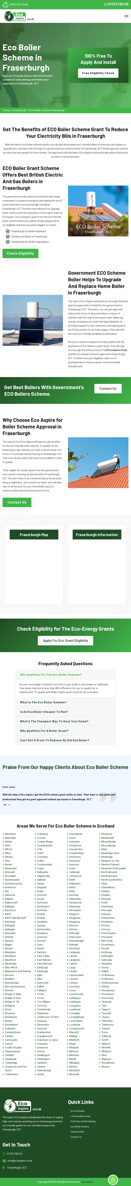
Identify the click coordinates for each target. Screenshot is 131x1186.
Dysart (40, 948)
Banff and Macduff (15, 917)
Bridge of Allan (13, 994)
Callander (10, 1028)
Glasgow (42, 1020)
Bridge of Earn (13, 998)
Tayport (105, 1009)
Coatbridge (11, 1062)
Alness (9, 856)
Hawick (41, 1066)
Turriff (104, 1039)
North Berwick (109, 872)
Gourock (42, 1028)
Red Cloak (107, 940)
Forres (40, 998)
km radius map (34, 569)
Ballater (9, 898)
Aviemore (10, 887)
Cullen (40, 860)
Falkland (41, 990)
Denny (40, 883)
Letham (73, 982)
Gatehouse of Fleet (48, 1017)
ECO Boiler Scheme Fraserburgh (47, 110)
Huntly (40, 1074)
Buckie (8, 1020)
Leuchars (74, 986)
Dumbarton (43, 906)
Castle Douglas (13, 1047)
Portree (105, 925)
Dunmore (42, 937)
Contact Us (108, 389)
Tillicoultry (107, 1020)
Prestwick (106, 937)
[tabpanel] (65, 797)
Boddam (9, 978)
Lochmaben (76, 1020)
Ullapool (105, 1043)
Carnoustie (11, 1039)
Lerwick (73, 978)
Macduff (74, 1032)
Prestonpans (108, 933)
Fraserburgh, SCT (17, 1167)
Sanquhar (106, 963)
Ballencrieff (11, 902)
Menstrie (74, 1055)
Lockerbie (74, 1024)
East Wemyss (44, 963)
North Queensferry (111, 879)
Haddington (43, 1055)
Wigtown (106, 1059)
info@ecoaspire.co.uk (20, 1160)
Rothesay (106, 952)
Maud (72, 1043)
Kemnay (73, 895)
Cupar (40, 868)
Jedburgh (74, 872)
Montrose (106, 834)
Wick (104, 1055)
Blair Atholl (11, 967)
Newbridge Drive (110, 853)
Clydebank (10, 1059)
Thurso (105, 1017)
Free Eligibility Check (98, 73)
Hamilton (42, 1062)
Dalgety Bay (43, 876)
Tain (103, 1005)
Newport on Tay (110, 860)
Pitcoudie (106, 910)
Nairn (104, 849)
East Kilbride (44, 959)
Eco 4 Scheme (78, 1111)
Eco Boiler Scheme (80, 1126)
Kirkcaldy (74, 933)
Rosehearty (107, 944)
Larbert (73, 963)
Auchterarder (12, 879)
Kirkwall (73, 944)
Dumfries (42, 910)
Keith (72, 879)
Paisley (105, 891)
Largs (72, 967)
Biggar (8, 944)
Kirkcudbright (76, 940)
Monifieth (74, 1070)
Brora (8, 1009)
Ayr (7, 891)
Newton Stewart (110, 864)
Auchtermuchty (13, 883)
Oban (104, 883)
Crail (39, 849)
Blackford (10, 959)
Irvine (72, 868)
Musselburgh (108, 841)
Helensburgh (44, 1070)
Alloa (8, 853)
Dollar (40, 891)
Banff (8, 914)
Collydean (42, 834)
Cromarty (42, 856)
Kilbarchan (75, 898)
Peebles (105, 895)
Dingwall (41, 887)
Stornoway (107, 998)
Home (6, 110)
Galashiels (43, 1013)
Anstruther (11, 868)
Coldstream (11, 1074)
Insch (72, 837)
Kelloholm (74, 883)
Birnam (9, 948)
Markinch (74, 1039)
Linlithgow (75, 998)
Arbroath (10, 872)
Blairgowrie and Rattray (18, 971)
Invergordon (76, 849)
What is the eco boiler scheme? (43, 702)
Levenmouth (76, 994)
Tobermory (107, 1024)
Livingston (75, 1005)
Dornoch (42, 895)
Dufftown (42, 902)
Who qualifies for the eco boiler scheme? (51, 674)
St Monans (107, 978)
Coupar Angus (45, 841)
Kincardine (75, 910)
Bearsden (10, 933)
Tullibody (106, 1036)
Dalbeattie (42, 872)
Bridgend (10, 1005)
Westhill (105, 1047)
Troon (104, 1032)
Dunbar (41, 914)
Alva (7, 860)
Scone (105, 967)
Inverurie (74, 864)
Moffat (73, 1066)
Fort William (43, 1001)
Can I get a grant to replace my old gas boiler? (54, 740)
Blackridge (10, 963)
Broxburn (10, 1013)
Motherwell (107, 837)
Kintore (73, 929)
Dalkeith (41, 879)
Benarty (9, 940)
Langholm (74, 959)
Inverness (74, 860)
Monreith (74, 1074)
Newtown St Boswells (113, 868)
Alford (8, 849)
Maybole (74, 1047)
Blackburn (10, 952)
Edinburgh (42, 967)
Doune (40, 898)
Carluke (9, 1036)
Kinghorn (74, 914)
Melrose (73, 1051)
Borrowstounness (15, 986)
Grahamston (44, 1032)
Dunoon (41, 940)
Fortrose (42, 1005)
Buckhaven (11, 1017)
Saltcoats (106, 959)
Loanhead (74, 1009)
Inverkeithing (76, 853)
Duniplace (42, 933)
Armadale (10, 876)
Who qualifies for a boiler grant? (44, 730)
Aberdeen (10, 834)
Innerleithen (75, 834)
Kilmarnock (75, 902)
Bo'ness (9, 975)
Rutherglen (107, 956)
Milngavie (74, 1062)
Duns (40, 944)
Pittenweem (108, 917)
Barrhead (10, 921)
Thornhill (106, 1013)
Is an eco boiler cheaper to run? (44, 711)
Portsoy (105, 929)
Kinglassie (75, 917)
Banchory (10, 910)
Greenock (42, 1047)
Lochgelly (74, 1013)
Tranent (105, 1028)
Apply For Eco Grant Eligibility (65, 641)
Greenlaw (42, 1043)
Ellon (39, 978)
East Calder (43, 956)
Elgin (39, 975)
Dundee (41, 925)
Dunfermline (44, 929)
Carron (9, 1043)
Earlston (41, 952)
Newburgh (107, 856)
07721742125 (116, 4)
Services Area (77, 1131)
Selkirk (105, 971)
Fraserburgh (19, 110)
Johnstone (75, 876)
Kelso (72, 887)
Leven (72, 990)
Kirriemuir (74, 948)
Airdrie (8, 841)
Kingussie (74, 921)
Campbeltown (13, 1032)
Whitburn (106, 1051)
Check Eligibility (20, 253)
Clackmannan (12, 1051)
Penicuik (106, 898)
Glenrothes (43, 1024)
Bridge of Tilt (12, 1001)
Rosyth (105, 948)
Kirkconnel (75, 937)
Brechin (9, 990)
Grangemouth (44, 1036)
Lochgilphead (76, 1017)
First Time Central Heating (83, 1121)
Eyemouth (42, 982)
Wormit (105, 1066)
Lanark (73, 956)
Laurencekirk (76, 975)
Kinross (73, 925)
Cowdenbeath (45, 845)
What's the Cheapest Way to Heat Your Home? (54, 721)
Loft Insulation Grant (80, 1116)
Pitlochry (106, 914)
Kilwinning (74, 906)
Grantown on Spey (47, 1039)
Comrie (41, 837)
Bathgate (10, 925)
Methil (72, 1059)
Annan (8, 864)
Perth (104, 902)
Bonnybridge (12, 982)
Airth (7, 845)
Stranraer (106, 1001)
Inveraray (74, 841)
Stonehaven (108, 990)
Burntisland (11, 1024)
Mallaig (73, 1036)
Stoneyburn (107, 994)
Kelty (72, 891)
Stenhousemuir (109, 982)
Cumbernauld (44, 864)
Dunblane (42, 921)
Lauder (73, 971)
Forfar (40, 994)
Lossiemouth (76, 1028)
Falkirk (40, 986)
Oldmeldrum (108, 887)
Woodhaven (108, 1062)
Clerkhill (9, 1055)
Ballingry (9, 906)
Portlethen (107, 921)
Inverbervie (75, 845)
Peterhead (107, 906)
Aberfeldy (10, 837)
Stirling (105, 986)
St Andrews (107, 975)
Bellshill (9, 937)
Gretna (41, 1051)
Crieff (40, 853)
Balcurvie (10, 895)
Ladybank (74, 952)
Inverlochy (75, 856)
